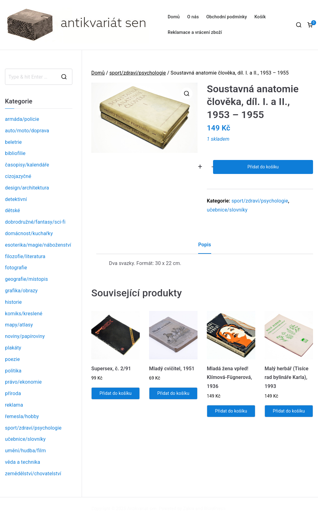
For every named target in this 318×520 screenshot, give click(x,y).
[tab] (204, 247)
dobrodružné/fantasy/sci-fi (35, 222)
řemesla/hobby (22, 416)
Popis (204, 245)
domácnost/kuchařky (29, 233)
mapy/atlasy (19, 325)
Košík (260, 17)
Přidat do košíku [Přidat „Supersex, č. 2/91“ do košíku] (115, 393)
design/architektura (27, 188)
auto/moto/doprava (27, 131)
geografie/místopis (26, 279)
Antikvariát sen (142, 508)
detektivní (16, 199)
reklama (14, 405)
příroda (13, 393)
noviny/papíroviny (25, 336)
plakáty (13, 348)
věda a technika (22, 462)
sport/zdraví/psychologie (137, 73)
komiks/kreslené (23, 314)
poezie (12, 359)
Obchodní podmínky (226, 17)
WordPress (214, 508)
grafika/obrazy (21, 291)
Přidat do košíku (263, 166)
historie (13, 302)
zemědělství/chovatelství (33, 474)
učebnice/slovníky (227, 210)
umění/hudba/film (25, 451)
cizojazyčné (18, 176)
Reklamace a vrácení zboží (195, 32)
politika (13, 371)
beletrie (13, 142)
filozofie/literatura (25, 256)
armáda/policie (22, 119)
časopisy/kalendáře (27, 165)
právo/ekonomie (23, 382)
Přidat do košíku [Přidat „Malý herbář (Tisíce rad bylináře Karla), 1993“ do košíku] (289, 410)
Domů (174, 17)
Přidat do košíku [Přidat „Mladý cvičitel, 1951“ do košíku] (173, 393)
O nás (193, 17)
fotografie (16, 268)
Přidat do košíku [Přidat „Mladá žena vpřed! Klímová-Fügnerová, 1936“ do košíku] (231, 410)
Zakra (188, 508)
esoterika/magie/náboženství (38, 245)
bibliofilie (15, 153)
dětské (12, 210)
